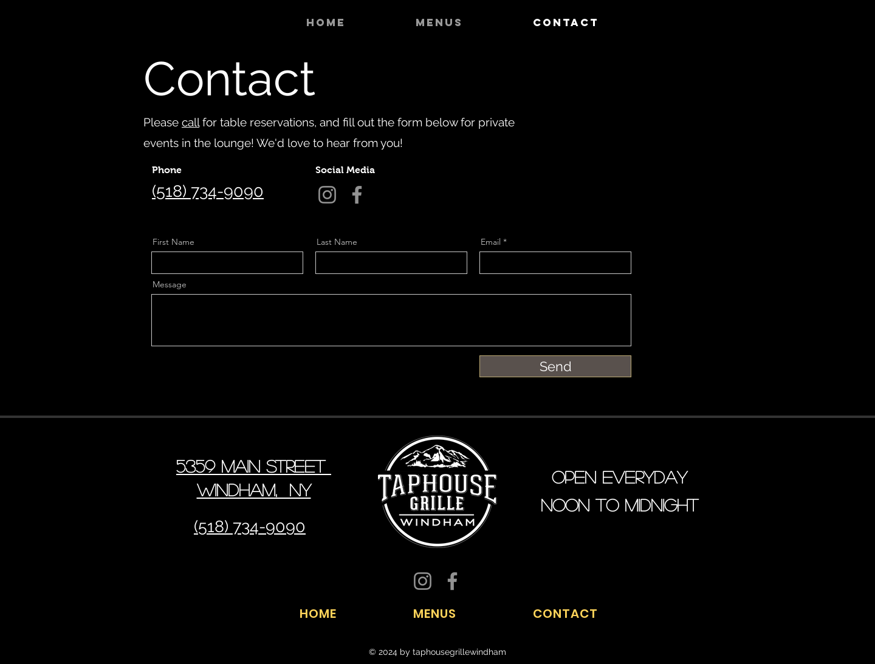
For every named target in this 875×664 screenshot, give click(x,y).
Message (170, 284)
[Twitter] (531, 114)
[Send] (555, 366)
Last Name (337, 242)
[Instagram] (565, 114)
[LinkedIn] (548, 114)
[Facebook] (514, 114)
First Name (173, 242)
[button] (465, 22)
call (190, 122)
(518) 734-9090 (208, 191)
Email (491, 242)
